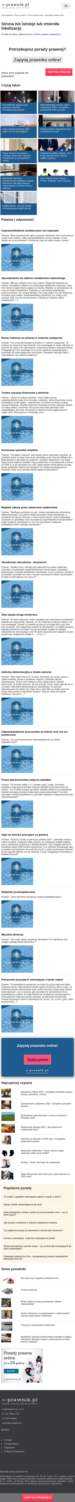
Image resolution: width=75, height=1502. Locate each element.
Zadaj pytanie (37, 1059)
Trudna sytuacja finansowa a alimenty (25, 392)
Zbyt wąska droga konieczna (19, 614)
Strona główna (7, 15)
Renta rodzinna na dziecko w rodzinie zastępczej (31, 337)
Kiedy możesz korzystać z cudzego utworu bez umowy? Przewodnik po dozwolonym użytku (16, 157)
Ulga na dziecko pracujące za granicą (24, 834)
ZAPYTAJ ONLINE (59, 72)
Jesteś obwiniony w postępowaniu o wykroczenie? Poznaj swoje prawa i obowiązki (45, 1314)
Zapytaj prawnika (37, 1497)
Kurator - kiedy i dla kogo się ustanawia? (40, 1162)
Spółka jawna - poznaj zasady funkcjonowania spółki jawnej (17, 207)
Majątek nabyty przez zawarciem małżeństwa (29, 507)
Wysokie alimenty (12, 934)
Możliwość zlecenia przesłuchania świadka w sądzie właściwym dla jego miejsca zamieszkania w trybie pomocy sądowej (18, 183)
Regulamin (9, 1447)
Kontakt (8, 1440)
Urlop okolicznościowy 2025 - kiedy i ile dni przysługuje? (16, 130)
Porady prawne (11, 1444)
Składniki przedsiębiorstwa (18, 892)
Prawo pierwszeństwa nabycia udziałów (26, 779)
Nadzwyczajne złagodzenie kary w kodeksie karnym (56, 130)
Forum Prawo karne (35, 15)
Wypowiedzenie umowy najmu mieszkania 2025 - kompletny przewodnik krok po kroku (55, 107)
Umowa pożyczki (29, 1290)
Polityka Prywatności (14, 1451)
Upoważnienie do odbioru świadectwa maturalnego (33, 278)
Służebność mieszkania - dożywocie (23, 562)
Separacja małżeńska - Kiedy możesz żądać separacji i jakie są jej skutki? (42, 1151)
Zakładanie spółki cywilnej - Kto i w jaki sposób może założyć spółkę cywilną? (56, 155)
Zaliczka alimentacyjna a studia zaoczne (26, 672)
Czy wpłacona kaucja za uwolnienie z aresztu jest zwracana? (33, 1230)
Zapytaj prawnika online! (37, 59)
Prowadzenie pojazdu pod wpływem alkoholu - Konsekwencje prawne (15, 107)
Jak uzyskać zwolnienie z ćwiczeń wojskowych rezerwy (30, 1223)
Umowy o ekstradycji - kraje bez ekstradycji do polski (29, 1238)
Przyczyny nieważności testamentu (38, 1325)
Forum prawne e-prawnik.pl (47, 34)
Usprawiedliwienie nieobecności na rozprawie (30, 230)
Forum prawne (20, 15)
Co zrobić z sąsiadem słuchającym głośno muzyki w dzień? (32, 1197)
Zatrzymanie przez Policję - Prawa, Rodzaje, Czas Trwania (55, 179)
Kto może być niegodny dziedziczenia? (40, 1278)
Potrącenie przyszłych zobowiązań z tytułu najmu (32, 979)
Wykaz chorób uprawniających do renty (23, 1204)
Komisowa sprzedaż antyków (19, 450)
